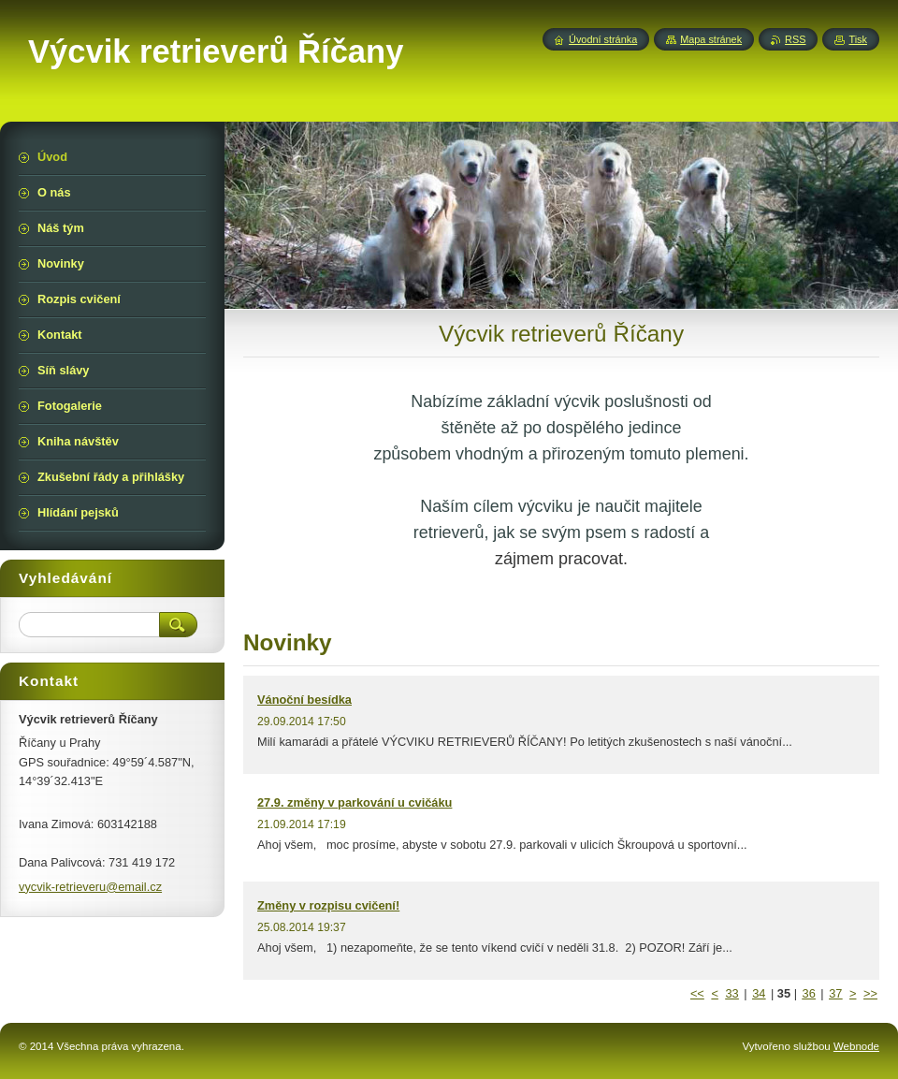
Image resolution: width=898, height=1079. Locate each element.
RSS (795, 39)
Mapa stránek (711, 39)
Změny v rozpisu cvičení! (328, 905)
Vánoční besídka (304, 700)
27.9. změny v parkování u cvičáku (354, 802)
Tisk (857, 39)
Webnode (856, 1046)
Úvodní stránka (603, 39)
